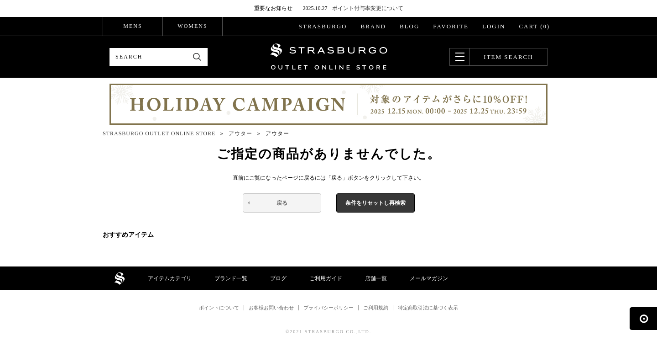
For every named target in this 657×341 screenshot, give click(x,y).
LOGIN (493, 26)
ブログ (278, 278)
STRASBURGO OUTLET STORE (328, 56)
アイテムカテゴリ (170, 278)
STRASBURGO (322, 26)
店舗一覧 (376, 278)
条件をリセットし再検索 (375, 203)
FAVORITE (451, 26)
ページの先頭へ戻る (643, 318)
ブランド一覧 (230, 278)
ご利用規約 (375, 307)
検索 (197, 56)
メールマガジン (429, 278)
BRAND (373, 26)
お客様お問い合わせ (271, 307)
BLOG (409, 26)
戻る (281, 203)
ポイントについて (219, 307)
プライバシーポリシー (328, 307)
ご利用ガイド (325, 278)
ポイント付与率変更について (367, 8)
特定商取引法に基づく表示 (428, 307)
